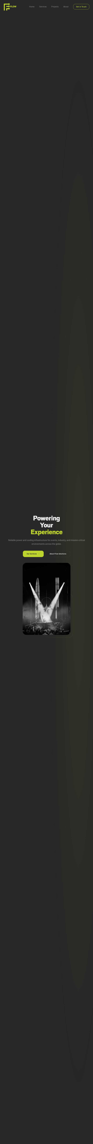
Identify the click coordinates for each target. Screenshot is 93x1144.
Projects (55, 7)
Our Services (33, 553)
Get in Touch (81, 7)
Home (31, 7)
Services (43, 7)
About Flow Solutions (58, 554)
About (66, 7)
